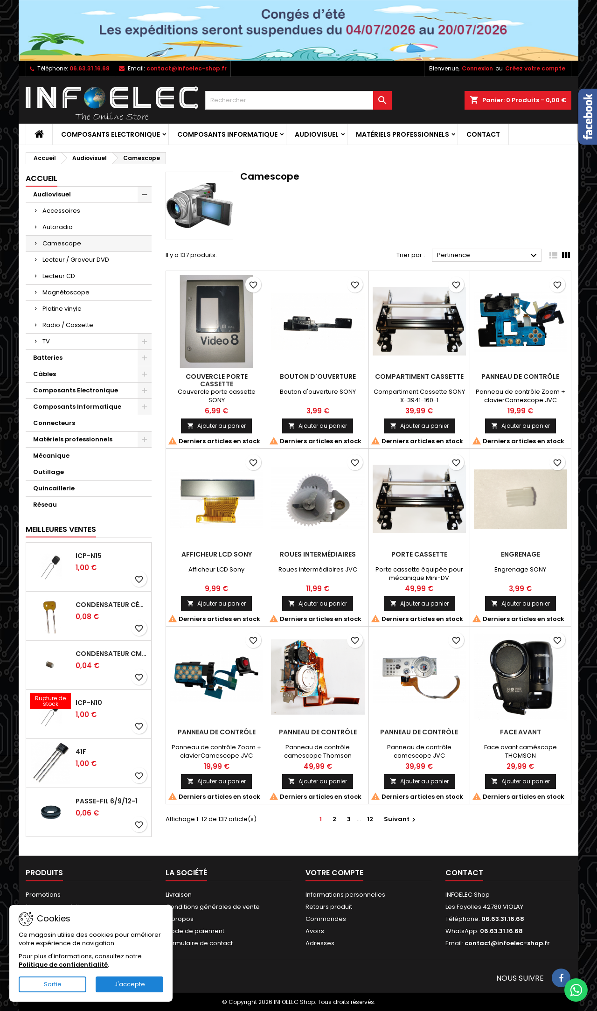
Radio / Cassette (67, 325)
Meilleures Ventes (61, 529)
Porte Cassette (419, 554)
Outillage (48, 471)
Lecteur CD (58, 276)
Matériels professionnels (402, 134)
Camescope (61, 243)
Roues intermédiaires (318, 554)
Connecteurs (54, 422)
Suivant (401, 819)
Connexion (477, 68)
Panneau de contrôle (520, 376)
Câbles (44, 374)
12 (370, 819)
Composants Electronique (110, 134)
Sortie (53, 984)
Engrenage (520, 554)
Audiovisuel (317, 134)
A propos (180, 918)
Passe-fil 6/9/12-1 (107, 801)
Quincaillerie (54, 488)
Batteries (47, 357)
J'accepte (129, 984)
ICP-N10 (89, 702)
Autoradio (57, 227)
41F (81, 751)
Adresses (319, 943)
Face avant (520, 732)
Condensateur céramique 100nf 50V (111, 604)
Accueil (41, 178)
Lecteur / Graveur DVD (75, 259)
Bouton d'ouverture (318, 376)
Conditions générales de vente (213, 906)
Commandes (325, 918)
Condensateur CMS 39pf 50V (111, 653)
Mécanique (51, 455)
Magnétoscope (66, 292)
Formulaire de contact (199, 943)
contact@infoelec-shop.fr (186, 68)
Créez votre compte (535, 68)
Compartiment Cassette (419, 376)
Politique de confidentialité (63, 964)
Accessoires (61, 210)
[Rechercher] (298, 100)
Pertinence (488, 255)
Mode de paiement (195, 931)
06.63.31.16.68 (89, 68)
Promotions (43, 894)
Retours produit (328, 906)
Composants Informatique (227, 134)
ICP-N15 (89, 555)
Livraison (179, 894)
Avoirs (314, 931)
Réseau (45, 504)
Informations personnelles (345, 894)
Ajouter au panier (216, 426)
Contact (483, 134)
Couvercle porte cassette (217, 380)
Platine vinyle (62, 308)
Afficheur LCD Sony (216, 554)
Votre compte (334, 872)
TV (46, 341)
